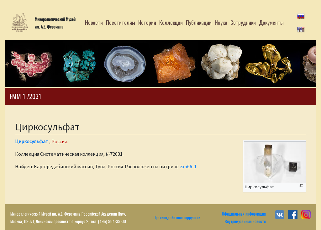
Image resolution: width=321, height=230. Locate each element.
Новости (94, 22)
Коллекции (171, 22)
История (147, 22)
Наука (221, 22)
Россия (59, 141)
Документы (271, 22)
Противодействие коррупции (177, 218)
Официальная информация (244, 214)
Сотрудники (243, 22)
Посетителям (120, 22)
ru (301, 16)
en (301, 29)
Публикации (199, 22)
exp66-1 (188, 166)
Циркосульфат (31, 141)
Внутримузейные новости (245, 221)
